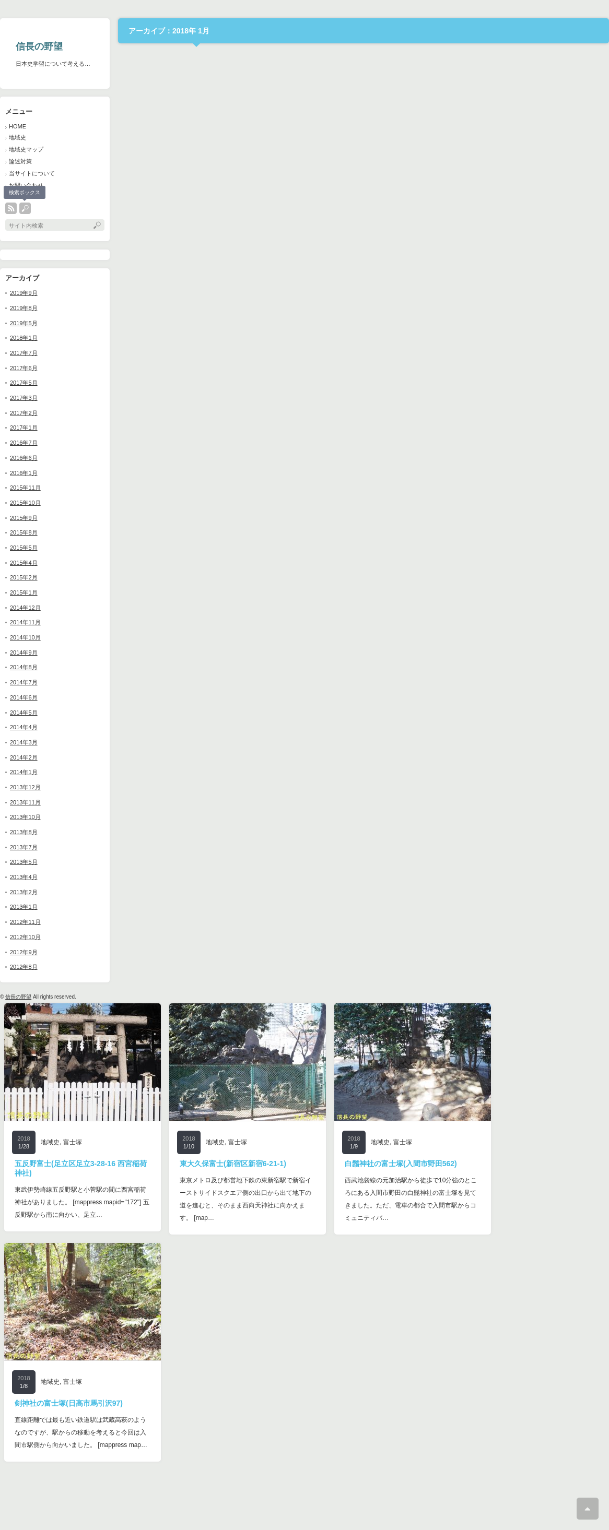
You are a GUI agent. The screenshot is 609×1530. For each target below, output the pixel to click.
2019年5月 (24, 323)
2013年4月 (24, 877)
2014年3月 (24, 742)
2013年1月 (24, 907)
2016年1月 (24, 473)
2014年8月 (24, 667)
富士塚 (72, 1142)
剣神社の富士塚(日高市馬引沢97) (69, 1403)
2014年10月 (25, 637)
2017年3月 (24, 398)
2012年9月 (24, 952)
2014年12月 (25, 607)
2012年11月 (25, 922)
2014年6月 (24, 697)
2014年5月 (24, 712)
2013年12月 (25, 787)
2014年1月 (24, 772)
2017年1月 (24, 427)
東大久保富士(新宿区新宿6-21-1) (233, 1163)
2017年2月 (24, 413)
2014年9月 (24, 652)
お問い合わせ (26, 185)
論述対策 (20, 161)
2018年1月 (24, 338)
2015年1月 (24, 592)
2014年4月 (24, 727)
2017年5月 (24, 382)
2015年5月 (24, 547)
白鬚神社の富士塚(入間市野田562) (401, 1163)
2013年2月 (24, 892)
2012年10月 (25, 937)
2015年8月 (24, 532)
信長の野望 (39, 46)
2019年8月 (24, 308)
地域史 (17, 137)
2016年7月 (24, 443)
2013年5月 (24, 862)
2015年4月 (24, 563)
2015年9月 (24, 518)
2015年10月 (25, 503)
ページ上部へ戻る (588, 1509)
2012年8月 (24, 967)
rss (11, 208)
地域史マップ (26, 149)
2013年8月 (24, 832)
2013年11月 (25, 802)
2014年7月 (24, 682)
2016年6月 (24, 458)
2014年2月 (24, 757)
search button (25, 208)
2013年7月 (24, 847)
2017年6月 (24, 368)
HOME (17, 126)
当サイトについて (32, 173)
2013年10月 (25, 817)
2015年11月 (25, 487)
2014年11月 (25, 622)
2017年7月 (24, 353)
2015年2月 (24, 577)
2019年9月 (24, 293)
